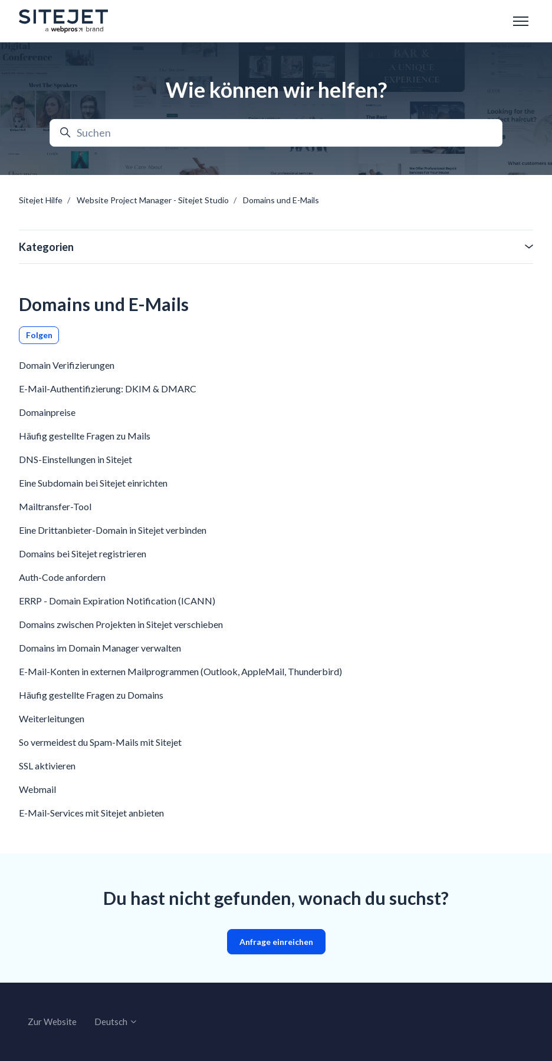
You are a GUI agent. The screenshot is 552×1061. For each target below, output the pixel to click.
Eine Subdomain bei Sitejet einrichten (93, 482)
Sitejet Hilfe (41, 200)
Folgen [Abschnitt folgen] (39, 335)
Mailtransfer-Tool (55, 506)
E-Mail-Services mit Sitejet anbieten (91, 812)
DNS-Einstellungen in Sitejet (75, 459)
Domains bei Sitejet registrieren (82, 553)
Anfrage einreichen (276, 942)
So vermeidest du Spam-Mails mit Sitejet (100, 742)
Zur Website (52, 1021)
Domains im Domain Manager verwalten (100, 647)
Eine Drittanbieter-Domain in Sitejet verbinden (112, 530)
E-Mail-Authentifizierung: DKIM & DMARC (107, 388)
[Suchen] (276, 133)
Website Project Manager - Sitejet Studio (153, 200)
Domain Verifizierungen (66, 365)
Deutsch (116, 1021)
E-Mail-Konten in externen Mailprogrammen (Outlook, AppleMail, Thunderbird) (180, 671)
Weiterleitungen (51, 718)
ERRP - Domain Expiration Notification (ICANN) (117, 600)
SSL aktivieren (47, 765)
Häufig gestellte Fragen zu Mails (84, 435)
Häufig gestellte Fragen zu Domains (91, 694)
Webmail (37, 789)
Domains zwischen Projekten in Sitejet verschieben (121, 624)
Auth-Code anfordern (62, 577)
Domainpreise (47, 412)
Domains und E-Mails (281, 200)
